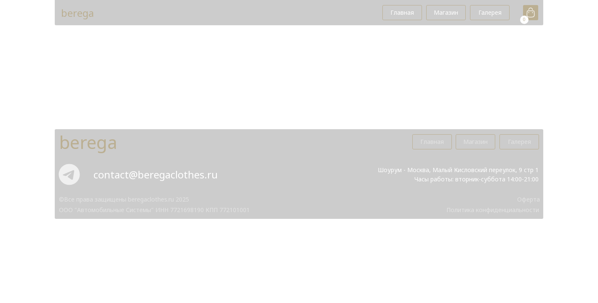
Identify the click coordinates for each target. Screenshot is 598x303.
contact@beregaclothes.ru (155, 174)
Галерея (490, 12)
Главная (402, 12)
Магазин (446, 12)
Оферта (528, 199)
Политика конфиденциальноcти (492, 210)
